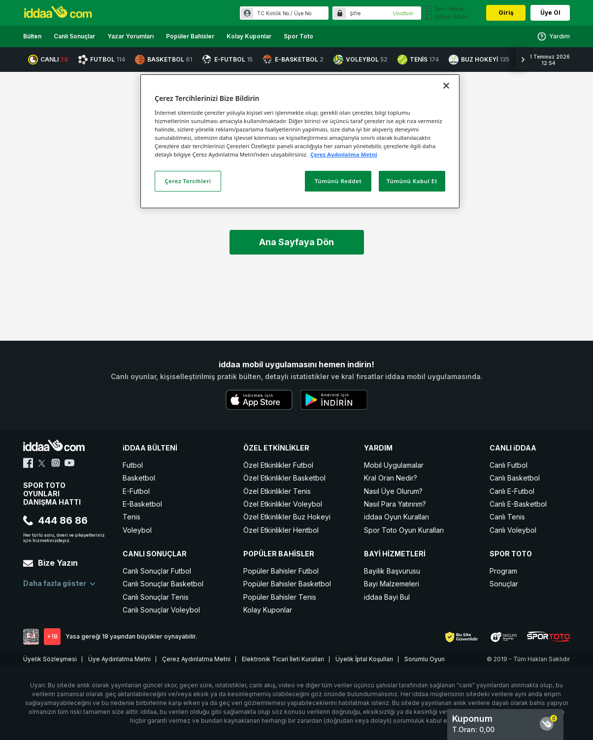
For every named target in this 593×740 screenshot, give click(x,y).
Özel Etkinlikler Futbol (278, 465)
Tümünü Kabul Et (412, 181)
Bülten (32, 36)
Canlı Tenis (507, 517)
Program (503, 571)
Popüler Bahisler (190, 36)
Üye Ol (550, 12)
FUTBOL (101, 59)
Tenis (131, 517)
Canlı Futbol (508, 465)
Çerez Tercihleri (188, 181)
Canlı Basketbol (515, 478)
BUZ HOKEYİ (479, 59)
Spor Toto (298, 36)
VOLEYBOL (360, 59)
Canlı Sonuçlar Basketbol (163, 583)
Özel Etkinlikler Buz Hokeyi (286, 517)
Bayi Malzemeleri (391, 583)
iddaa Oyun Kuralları (396, 517)
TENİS (418, 59)
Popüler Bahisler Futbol (281, 571)
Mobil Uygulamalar (394, 465)
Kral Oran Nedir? (390, 478)
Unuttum (403, 13)
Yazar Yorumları (130, 36)
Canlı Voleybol (513, 530)
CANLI (48, 59)
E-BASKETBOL (293, 59)
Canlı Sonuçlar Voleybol (161, 610)
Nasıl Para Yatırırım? (395, 504)
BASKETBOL (163, 59)
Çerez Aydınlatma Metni (196, 659)
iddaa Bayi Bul (387, 597)
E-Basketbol (142, 504)
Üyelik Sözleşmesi (50, 659)
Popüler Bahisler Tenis (279, 597)
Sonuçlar (504, 583)
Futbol (133, 465)
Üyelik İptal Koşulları (364, 659)
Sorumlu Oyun (424, 659)
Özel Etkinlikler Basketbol (284, 478)
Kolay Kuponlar (249, 36)
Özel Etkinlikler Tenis (277, 491)
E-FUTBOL (227, 59)
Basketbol (139, 478)
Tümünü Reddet (338, 181)
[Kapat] (446, 86)
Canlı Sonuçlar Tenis (156, 597)
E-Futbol (136, 491)
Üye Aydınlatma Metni (119, 659)
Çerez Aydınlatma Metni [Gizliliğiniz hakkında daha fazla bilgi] (343, 154)
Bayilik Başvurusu (392, 571)
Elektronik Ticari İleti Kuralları (283, 659)
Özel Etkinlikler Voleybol (282, 504)
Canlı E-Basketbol (518, 504)
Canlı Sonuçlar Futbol (157, 571)
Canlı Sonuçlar (74, 36)
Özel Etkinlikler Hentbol (281, 530)
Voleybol (137, 530)
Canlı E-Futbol (512, 491)
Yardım (553, 36)
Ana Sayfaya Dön (296, 242)
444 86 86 (55, 520)
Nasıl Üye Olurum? (393, 491)
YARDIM (378, 448)
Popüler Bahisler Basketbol (287, 583)
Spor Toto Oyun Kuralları (404, 530)
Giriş (506, 12)
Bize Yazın (50, 563)
